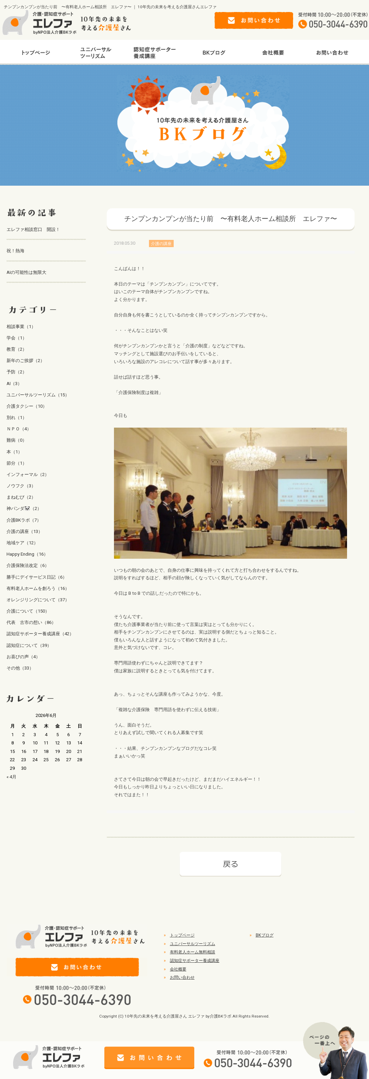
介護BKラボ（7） (24, 520)
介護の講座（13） (25, 531)
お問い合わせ (182, 977)
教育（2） (17, 349)
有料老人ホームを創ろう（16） (38, 588)
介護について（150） (28, 611)
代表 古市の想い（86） (31, 622)
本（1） (14, 451)
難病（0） (17, 440)
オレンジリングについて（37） (38, 599)
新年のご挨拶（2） (26, 360)
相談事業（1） (21, 326)
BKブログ (265, 935)
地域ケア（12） (22, 542)
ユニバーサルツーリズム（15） (38, 394)
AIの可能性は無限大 (26, 272)
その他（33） (20, 668)
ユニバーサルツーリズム (192, 943)
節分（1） (17, 463)
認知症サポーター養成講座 (194, 960)
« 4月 (11, 776)
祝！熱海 (15, 250)
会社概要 (178, 969)
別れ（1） (17, 417)
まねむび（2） (21, 497)
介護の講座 (161, 243)
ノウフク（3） (21, 485)
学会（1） (17, 337)
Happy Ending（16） (27, 554)
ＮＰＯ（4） (19, 428)
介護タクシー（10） (27, 406)
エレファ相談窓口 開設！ (33, 229)
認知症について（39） (29, 645)
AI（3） (14, 383)
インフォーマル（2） (28, 474)
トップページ (182, 935)
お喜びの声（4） (23, 656)
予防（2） (17, 371)
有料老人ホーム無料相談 (192, 952)
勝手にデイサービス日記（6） (37, 577)
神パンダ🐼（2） (24, 508)
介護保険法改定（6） (28, 565)
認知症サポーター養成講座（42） (40, 633)
